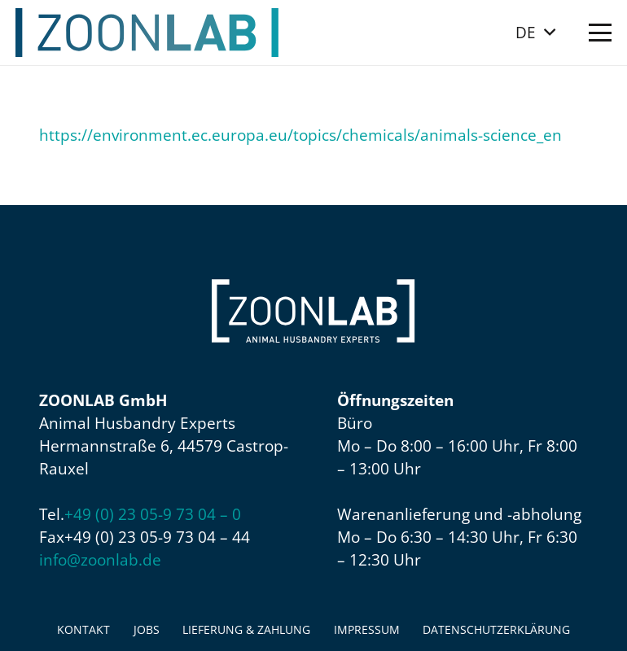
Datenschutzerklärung (496, 629)
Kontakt (83, 629)
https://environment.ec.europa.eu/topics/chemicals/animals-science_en (300, 135)
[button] (535, 32)
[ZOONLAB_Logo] (147, 32)
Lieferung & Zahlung (246, 629)
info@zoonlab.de (100, 559)
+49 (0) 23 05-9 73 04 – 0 (152, 514)
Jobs (147, 629)
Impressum (367, 629)
